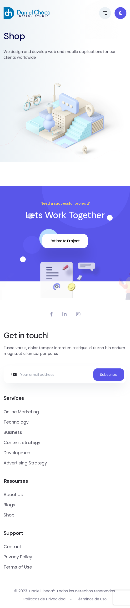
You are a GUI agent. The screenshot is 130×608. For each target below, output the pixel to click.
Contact (12, 547)
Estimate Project (65, 241)
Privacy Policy (18, 557)
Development (18, 453)
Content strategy (22, 442)
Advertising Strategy (25, 463)
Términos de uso (91, 599)
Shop (9, 515)
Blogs (9, 505)
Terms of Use (18, 567)
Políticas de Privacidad (44, 599)
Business (13, 432)
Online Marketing (21, 412)
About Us (13, 494)
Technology (16, 422)
